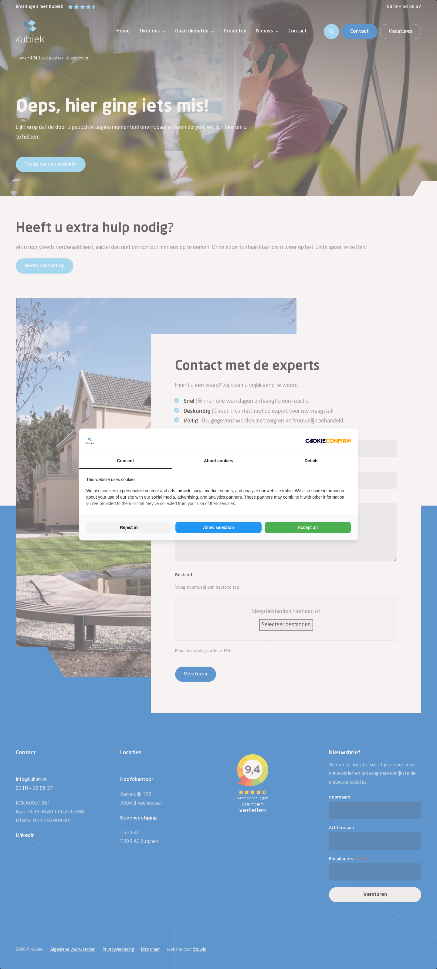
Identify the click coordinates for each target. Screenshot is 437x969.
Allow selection (218, 527)
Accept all (308, 527)
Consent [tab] (125, 460)
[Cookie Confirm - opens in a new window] (328, 441)
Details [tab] (312, 460)
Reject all (129, 527)
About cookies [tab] (218, 460)
